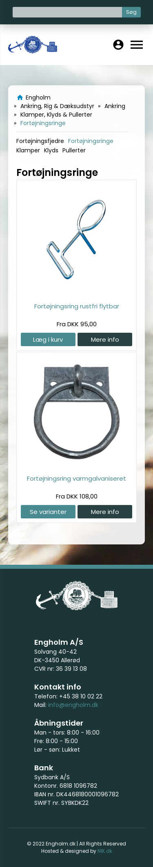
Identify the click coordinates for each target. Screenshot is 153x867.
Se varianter (48, 511)
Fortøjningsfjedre (40, 141)
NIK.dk (105, 850)
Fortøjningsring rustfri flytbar (76, 306)
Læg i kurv (48, 339)
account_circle (118, 45)
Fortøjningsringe (90, 141)
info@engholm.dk (73, 705)
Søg (131, 12)
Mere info (105, 339)
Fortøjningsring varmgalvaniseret (76, 478)
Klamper (28, 150)
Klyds (51, 150)
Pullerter (74, 150)
